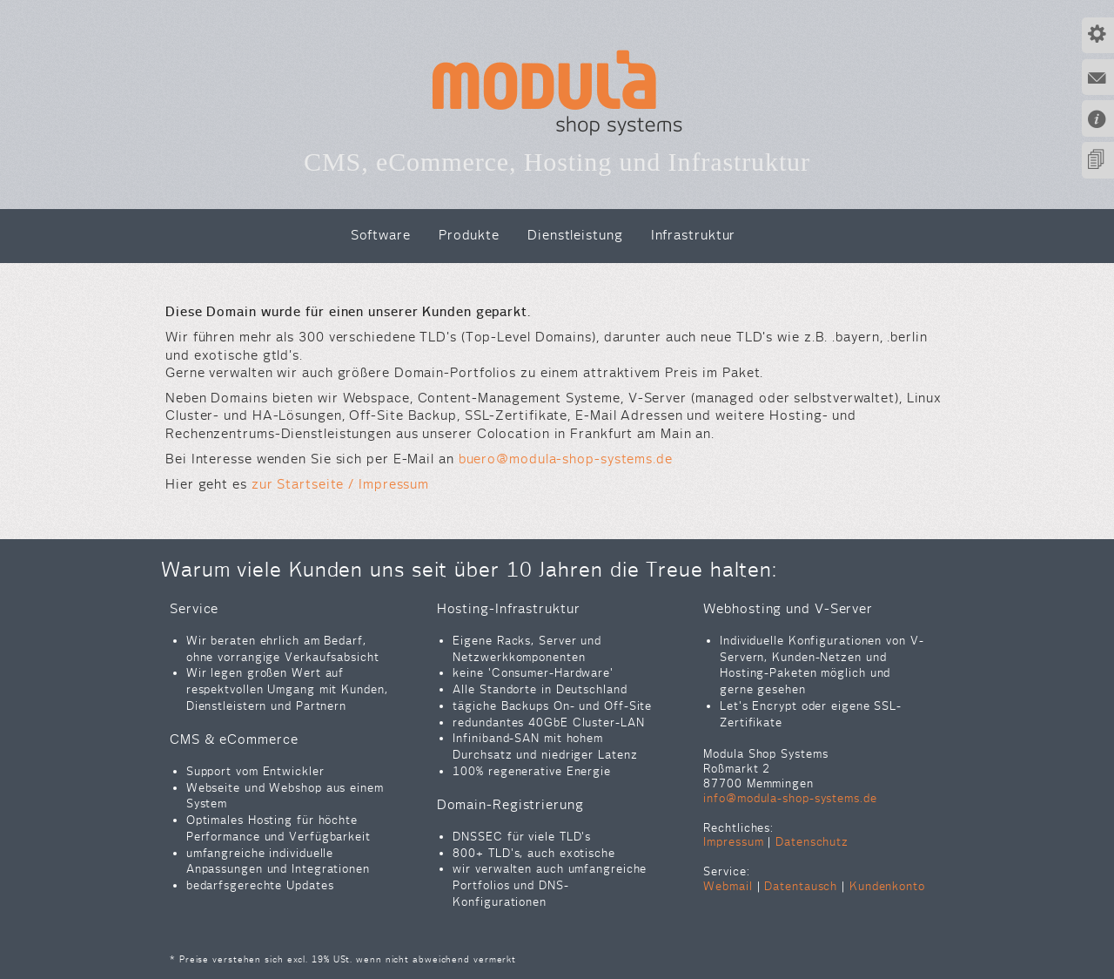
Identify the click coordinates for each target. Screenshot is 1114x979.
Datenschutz (812, 841)
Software (381, 234)
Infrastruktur (693, 234)
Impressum (733, 841)
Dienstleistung (575, 234)
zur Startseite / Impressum (340, 483)
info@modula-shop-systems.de (789, 798)
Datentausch (800, 886)
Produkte (469, 234)
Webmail (727, 886)
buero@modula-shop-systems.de (566, 458)
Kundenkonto (887, 886)
